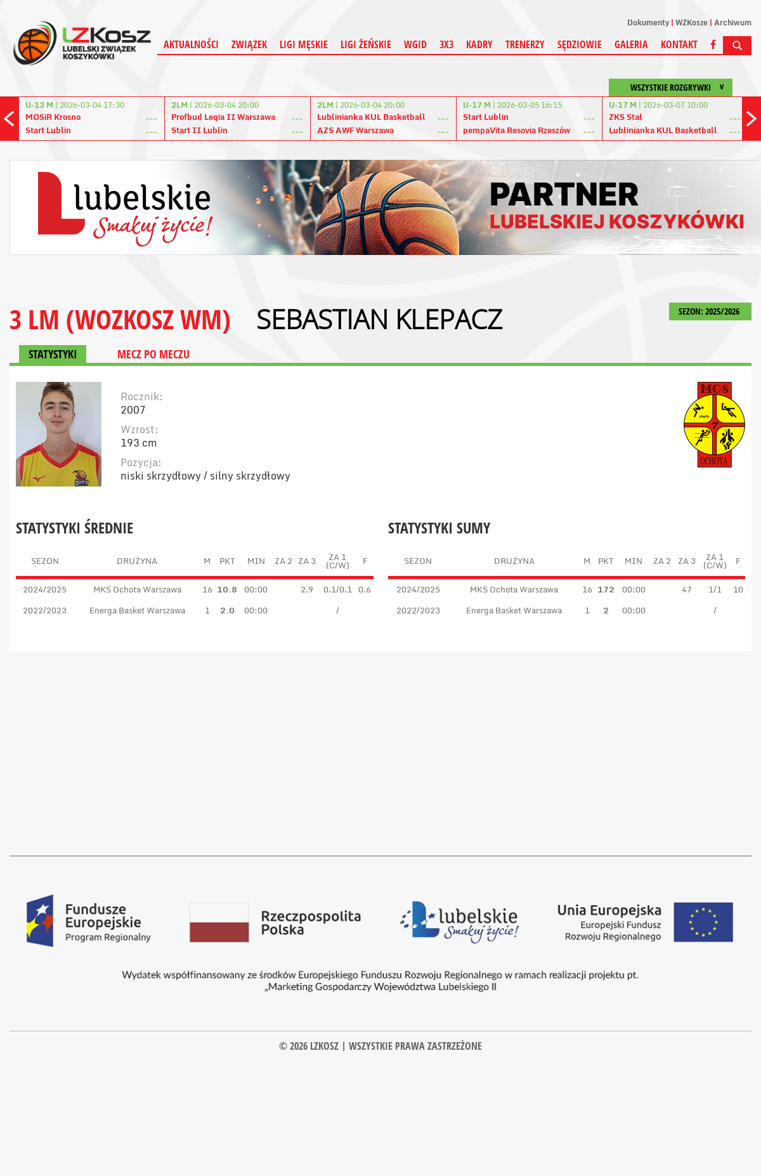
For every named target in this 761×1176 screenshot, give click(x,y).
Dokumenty (648, 22)
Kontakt (679, 44)
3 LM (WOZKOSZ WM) (120, 319)
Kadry (479, 44)
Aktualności (191, 44)
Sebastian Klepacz (379, 319)
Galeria (631, 44)
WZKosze (691, 22)
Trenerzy (525, 44)
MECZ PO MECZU (153, 354)
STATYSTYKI (53, 354)
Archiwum (732, 22)
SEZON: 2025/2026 (710, 311)
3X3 (446, 44)
